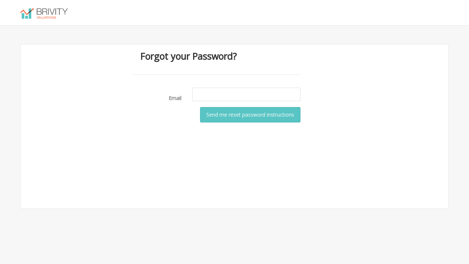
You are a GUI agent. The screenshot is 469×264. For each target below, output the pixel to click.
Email (175, 98)
